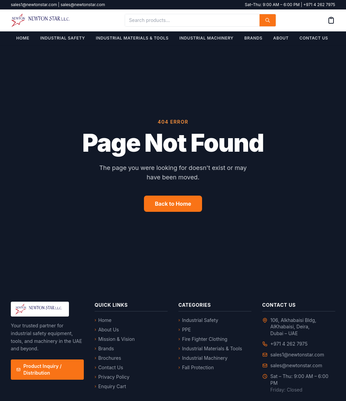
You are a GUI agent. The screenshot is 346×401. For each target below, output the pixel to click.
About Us (107, 329)
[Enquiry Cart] (331, 20)
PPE (184, 329)
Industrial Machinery (206, 38)
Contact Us (313, 38)
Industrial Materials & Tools (132, 38)
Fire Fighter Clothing (202, 339)
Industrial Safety (62, 38)
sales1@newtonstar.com (297, 354)
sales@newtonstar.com (296, 365)
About (281, 38)
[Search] (268, 20)
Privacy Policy (112, 377)
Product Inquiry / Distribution (38, 369)
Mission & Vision (115, 339)
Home (22, 38)
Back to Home (173, 203)
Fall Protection (196, 367)
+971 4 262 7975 (288, 344)
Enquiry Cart (110, 386)
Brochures (108, 358)
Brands (253, 38)
